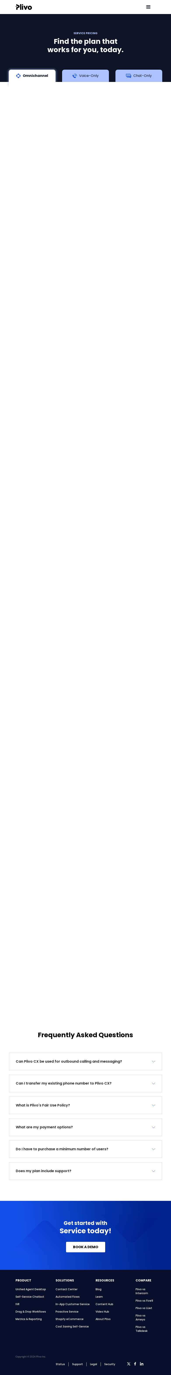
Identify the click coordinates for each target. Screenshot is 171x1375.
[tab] (32, 77)
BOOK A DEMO (85, 1246)
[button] (85, 1061)
